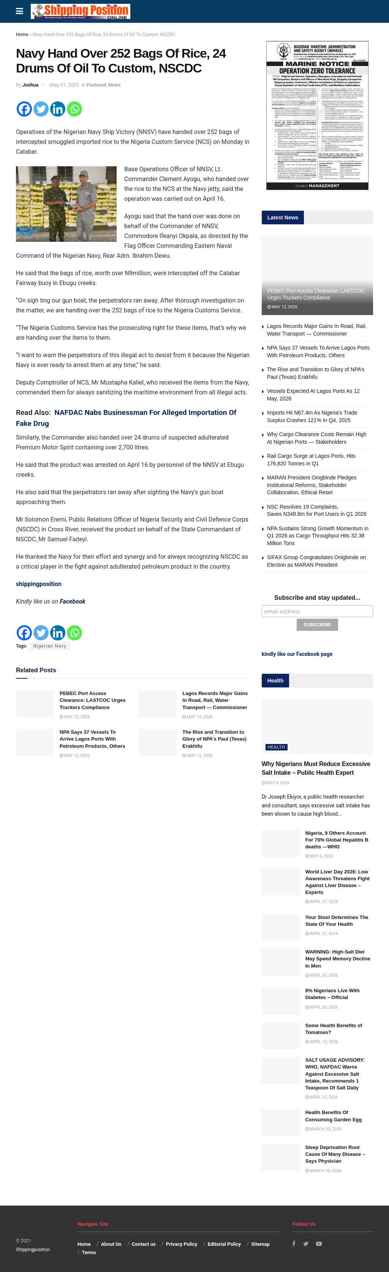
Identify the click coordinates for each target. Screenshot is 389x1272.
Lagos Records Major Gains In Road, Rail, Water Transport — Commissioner (215, 700)
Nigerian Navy (49, 646)
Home (22, 34)
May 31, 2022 (64, 85)
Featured (96, 85)
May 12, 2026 (75, 716)
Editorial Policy (224, 1242)
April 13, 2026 (321, 1040)
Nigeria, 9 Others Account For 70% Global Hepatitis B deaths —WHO (336, 838)
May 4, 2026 (275, 781)
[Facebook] (24, 109)
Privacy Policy (181, 1242)
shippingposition (39, 584)
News (114, 85)
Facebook (72, 601)
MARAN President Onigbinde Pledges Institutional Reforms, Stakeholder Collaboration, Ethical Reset (312, 484)
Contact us (144, 1242)
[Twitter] (41, 109)
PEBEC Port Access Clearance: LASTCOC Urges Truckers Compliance (92, 700)
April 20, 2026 (321, 973)
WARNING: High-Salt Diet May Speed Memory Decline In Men (337, 957)
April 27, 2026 (321, 900)
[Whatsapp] (74, 109)
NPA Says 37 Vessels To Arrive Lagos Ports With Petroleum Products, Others (92, 739)
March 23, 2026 (323, 1127)
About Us (111, 1242)
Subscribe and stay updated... (317, 597)
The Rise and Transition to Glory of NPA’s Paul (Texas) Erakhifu (214, 739)
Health (276, 745)
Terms (89, 1251)
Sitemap (260, 1242)
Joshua (30, 85)
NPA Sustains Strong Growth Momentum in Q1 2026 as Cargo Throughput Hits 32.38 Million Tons (317, 535)
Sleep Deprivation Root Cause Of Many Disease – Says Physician (335, 1152)
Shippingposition (33, 1248)
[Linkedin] (57, 109)
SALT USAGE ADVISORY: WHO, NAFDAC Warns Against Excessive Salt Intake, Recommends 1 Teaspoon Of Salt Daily (335, 1072)
